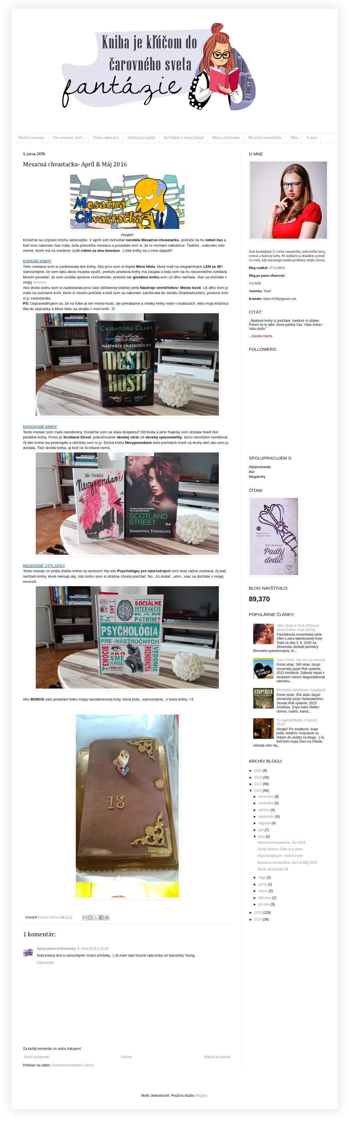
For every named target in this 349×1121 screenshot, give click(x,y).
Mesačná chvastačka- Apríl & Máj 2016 (287, 863)
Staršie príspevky (217, 1057)
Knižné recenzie (31, 138)
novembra (266, 803)
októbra (264, 810)
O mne (311, 138)
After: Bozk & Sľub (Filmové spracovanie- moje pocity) (298, 628)
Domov (126, 1057)
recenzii (39, 282)
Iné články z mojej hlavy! (184, 138)
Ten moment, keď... (68, 138)
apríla (263, 884)
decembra (266, 797)
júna (262, 837)
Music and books (225, 138)
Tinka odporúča (106, 138)
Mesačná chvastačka (264, 138)
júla (261, 830)
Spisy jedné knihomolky (56, 949)
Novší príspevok (36, 1057)
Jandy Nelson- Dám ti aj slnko (280, 849)
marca (263, 891)
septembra (266, 817)
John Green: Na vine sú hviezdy (301, 660)
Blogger (201, 1096)
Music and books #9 (272, 869)
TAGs (294, 138)
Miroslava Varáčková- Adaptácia (301, 690)
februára (265, 898)
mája (262, 877)
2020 (258, 771)
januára (264, 904)
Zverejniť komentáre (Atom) (73, 1065)
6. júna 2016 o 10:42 (93, 949)
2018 (258, 777)
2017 (258, 784)
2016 (258, 791)
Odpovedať (45, 963)
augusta (264, 823)
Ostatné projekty (141, 138)
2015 (258, 913)
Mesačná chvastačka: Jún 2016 (281, 843)
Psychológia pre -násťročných (280, 856)
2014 (258, 919)
